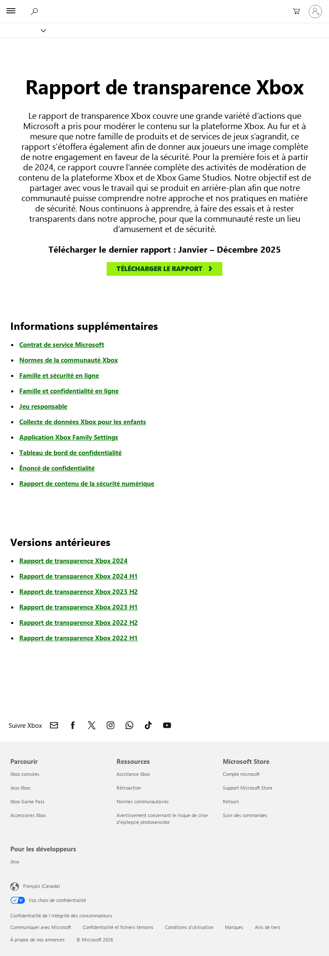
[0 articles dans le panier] (294, 11)
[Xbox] (22, 30)
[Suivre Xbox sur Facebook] (73, 725)
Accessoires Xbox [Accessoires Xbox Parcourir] (28, 815)
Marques (234, 927)
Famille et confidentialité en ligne (69, 390)
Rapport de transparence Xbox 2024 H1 (78, 576)
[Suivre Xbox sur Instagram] (110, 725)
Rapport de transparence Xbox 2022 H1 (78, 637)
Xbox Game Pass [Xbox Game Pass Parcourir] (27, 801)
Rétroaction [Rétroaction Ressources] (129, 787)
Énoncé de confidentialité (57, 468)
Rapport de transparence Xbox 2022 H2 (78, 622)
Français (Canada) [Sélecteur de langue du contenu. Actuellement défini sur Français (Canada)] (41, 885)
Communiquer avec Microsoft (40, 927)
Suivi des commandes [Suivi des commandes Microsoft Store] (245, 815)
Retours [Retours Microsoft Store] (231, 801)
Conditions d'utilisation (189, 927)
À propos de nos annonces (37, 939)
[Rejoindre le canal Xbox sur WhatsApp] (129, 725)
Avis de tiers (268, 927)
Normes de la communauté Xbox (68, 360)
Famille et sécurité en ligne (59, 375)
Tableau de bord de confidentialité (70, 452)
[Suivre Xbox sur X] (92, 725)
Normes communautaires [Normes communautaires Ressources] (143, 801)
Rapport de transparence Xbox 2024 (73, 560)
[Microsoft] (164, 6)
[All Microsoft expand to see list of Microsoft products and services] (10, 11)
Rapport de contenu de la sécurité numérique (86, 483)
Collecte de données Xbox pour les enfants (82, 421)
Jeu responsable (43, 406)
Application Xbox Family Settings (68, 437)
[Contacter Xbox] (54, 725)
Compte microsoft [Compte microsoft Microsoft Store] (241, 774)
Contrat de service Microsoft (61, 344)
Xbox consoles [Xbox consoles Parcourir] (24, 774)
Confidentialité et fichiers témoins (118, 927)
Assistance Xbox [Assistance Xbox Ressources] (133, 774)
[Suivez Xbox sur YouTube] (167, 725)
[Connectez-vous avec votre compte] (315, 11)
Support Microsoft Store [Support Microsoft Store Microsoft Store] (247, 787)
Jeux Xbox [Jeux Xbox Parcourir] (20, 787)
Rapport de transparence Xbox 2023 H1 (78, 607)
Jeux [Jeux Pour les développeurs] (14, 861)
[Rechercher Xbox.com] (34, 11)
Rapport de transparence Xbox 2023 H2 (78, 591)
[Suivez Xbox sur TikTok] (148, 725)
